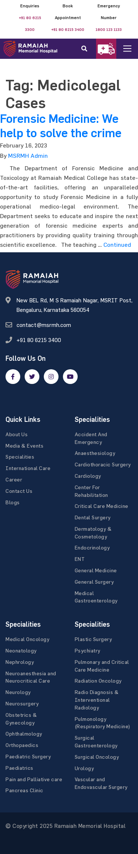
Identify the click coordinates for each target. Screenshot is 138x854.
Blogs (13, 502)
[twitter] (32, 376)
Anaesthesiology (95, 453)
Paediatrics (19, 768)
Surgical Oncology (97, 757)
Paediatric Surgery (28, 756)
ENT (80, 559)
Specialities (20, 456)
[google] (51, 376)
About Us (17, 434)
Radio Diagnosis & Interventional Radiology (97, 700)
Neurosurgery (22, 703)
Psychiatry (87, 650)
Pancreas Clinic (24, 790)
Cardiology (88, 476)
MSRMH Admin (28, 155)
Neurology (18, 692)
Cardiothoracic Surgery (103, 464)
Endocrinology (92, 547)
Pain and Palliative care (34, 779)
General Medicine (96, 570)
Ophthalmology (24, 733)
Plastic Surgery (93, 639)
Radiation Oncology (98, 680)
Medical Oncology (27, 639)
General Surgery (94, 582)
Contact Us (19, 491)
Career (14, 479)
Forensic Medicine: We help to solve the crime (60, 126)
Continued (117, 244)
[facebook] (13, 376)
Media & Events (24, 445)
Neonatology (21, 650)
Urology (84, 768)
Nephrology (20, 662)
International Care (28, 468)
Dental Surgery (93, 517)
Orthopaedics (22, 745)
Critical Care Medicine (101, 506)
